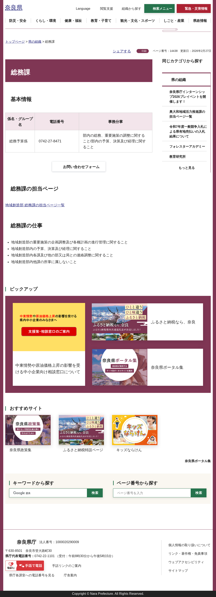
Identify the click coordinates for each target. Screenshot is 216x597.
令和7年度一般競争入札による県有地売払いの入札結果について (188, 131)
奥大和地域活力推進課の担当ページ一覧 (187, 114)
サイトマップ (178, 570)
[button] (80, 9)
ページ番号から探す (137, 483)
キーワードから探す (33, 483)
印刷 (144, 51)
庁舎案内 (70, 575)
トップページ (15, 41)
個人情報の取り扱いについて (189, 545)
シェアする (122, 51)
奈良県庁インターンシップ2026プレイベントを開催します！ (187, 96)
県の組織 (34, 41)
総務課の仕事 (26, 226)
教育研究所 (177, 156)
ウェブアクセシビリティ (186, 562)
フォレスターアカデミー (187, 146)
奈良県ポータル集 (198, 461)
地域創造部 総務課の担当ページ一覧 (35, 205)
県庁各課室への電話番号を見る (32, 575)
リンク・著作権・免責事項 (187, 553)
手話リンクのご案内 (66, 565)
